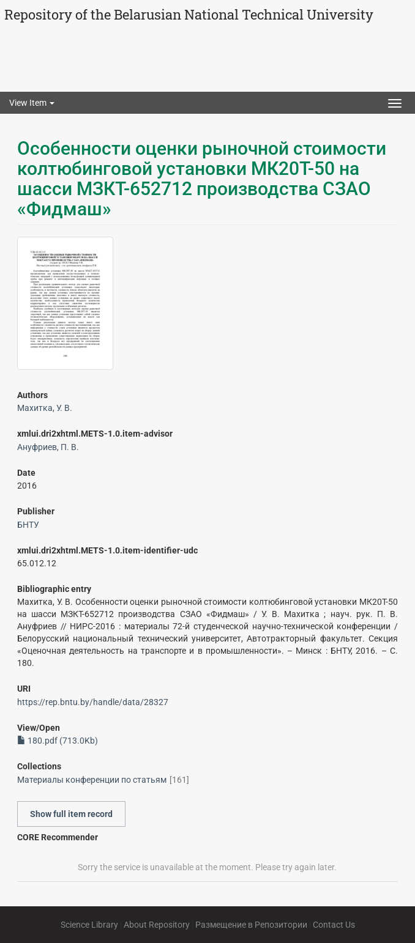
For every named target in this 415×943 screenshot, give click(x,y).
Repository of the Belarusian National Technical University (188, 14)
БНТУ (28, 525)
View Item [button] (31, 103)
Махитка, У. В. (44, 408)
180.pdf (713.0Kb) (57, 740)
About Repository (157, 925)
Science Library (89, 925)
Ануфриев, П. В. (48, 447)
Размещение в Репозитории (251, 925)
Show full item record (71, 814)
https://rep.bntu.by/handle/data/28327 (92, 702)
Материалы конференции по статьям (91, 780)
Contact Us (334, 925)
